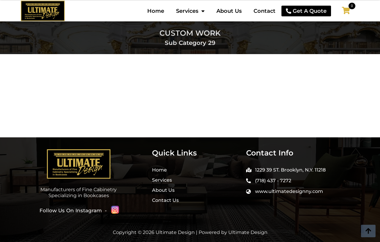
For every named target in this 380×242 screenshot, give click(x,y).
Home (155, 11)
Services (190, 11)
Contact (265, 11)
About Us (229, 11)
